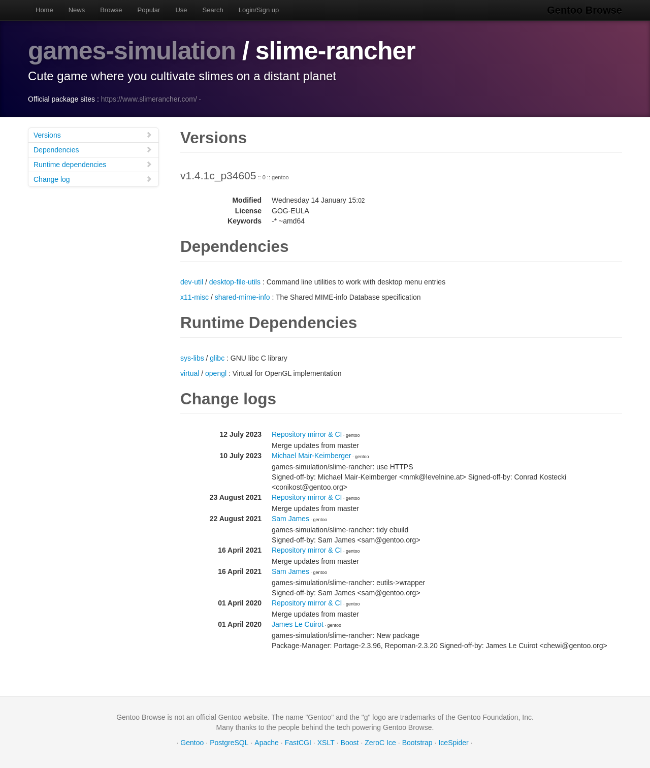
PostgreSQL (229, 743)
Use (181, 10)
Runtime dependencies (93, 164)
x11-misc (194, 297)
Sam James (290, 519)
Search (213, 10)
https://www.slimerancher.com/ (149, 99)
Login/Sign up (259, 10)
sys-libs (192, 358)
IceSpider (453, 743)
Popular (149, 10)
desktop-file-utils (235, 282)
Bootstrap (417, 743)
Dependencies (93, 149)
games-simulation (132, 51)
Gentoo (192, 743)
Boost (350, 743)
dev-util (191, 282)
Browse (111, 10)
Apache (266, 743)
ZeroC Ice (380, 743)
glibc (217, 358)
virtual (189, 373)
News (77, 10)
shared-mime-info (242, 297)
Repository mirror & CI (307, 434)
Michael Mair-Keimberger (311, 456)
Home (44, 10)
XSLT (326, 743)
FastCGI (298, 743)
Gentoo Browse (584, 10)
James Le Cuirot (297, 624)
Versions (93, 135)
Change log (93, 179)
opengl (215, 373)
